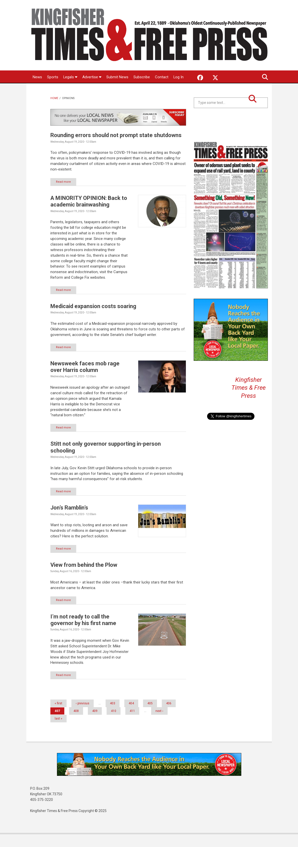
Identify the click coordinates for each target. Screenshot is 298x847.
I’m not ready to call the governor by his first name (83, 632)
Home (54, 110)
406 (168, 716)
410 (113, 723)
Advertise (92, 77)
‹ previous (82, 716)
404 (131, 716)
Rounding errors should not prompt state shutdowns (116, 147)
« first (58, 716)
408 (76, 723)
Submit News (118, 77)
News (37, 77)
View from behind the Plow (83, 577)
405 (150, 716)
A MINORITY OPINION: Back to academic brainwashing (88, 213)
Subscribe (142, 77)
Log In (38, 89)
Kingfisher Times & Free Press (248, 400)
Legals (70, 77)
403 (112, 716)
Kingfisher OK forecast (267, 133)
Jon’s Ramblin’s (69, 520)
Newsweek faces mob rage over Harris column (85, 378)
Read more (63, 194)
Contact (162, 77)
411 (132, 723)
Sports (52, 77)
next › (159, 723)
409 (94, 723)
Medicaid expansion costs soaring (93, 318)
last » (58, 731)
